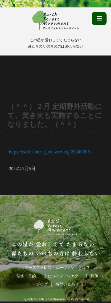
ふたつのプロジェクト (63, 276)
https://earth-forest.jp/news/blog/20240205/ (50, 151)
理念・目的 (26, 276)
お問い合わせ (67, 284)
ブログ (42, 284)
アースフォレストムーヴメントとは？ (57, 267)
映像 (94, 276)
